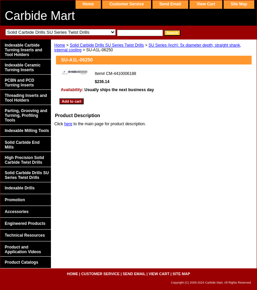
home (88, 4)
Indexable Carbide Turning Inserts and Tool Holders (23, 50)
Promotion (15, 199)
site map (239, 4)
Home (59, 45)
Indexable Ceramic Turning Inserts (22, 67)
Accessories (17, 211)
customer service (126, 4)
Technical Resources (25, 235)
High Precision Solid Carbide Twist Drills (24, 160)
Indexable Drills (20, 188)
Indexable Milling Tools (27, 130)
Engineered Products (25, 223)
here (68, 124)
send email (170, 4)
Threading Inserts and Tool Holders (26, 98)
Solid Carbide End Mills (22, 145)
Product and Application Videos (23, 249)
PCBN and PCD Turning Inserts (19, 82)
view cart (206, 4)
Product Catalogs (21, 262)
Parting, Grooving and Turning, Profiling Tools (26, 115)
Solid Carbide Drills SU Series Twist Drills (107, 45)
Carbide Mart (40, 16)
